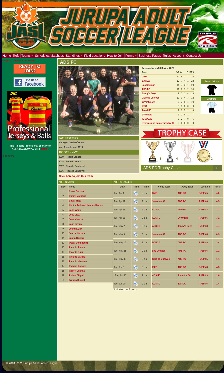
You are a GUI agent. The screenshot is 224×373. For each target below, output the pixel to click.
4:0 (217, 193)
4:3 (217, 267)
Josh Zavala (75, 224)
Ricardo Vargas (77, 257)
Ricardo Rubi (76, 252)
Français (30, 60)
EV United (147, 114)
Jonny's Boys (149, 93)
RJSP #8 (203, 201)
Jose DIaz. (74, 215)
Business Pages (150, 55)
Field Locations (94, 55)
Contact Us (193, 55)
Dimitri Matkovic (77, 196)
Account (178, 55)
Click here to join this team (76, 176)
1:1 (217, 259)
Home (7, 55)
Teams (27, 55)
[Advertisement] (136, 328)
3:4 (217, 242)
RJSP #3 (203, 226)
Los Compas (148, 85)
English (6, 60)
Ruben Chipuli (76, 275)
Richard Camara (77, 266)
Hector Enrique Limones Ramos (86, 205)
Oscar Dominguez (78, 243)
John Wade (75, 210)
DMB (144, 76)
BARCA (146, 81)
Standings (74, 55)
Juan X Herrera (77, 233)
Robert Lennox (77, 271)
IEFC (144, 106)
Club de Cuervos (150, 98)
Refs (16, 55)
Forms (131, 55)
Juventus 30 (148, 102)
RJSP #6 (203, 218)
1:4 (217, 283)
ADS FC (146, 89)
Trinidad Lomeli (77, 280)
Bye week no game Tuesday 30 (158, 123)
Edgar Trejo (75, 201)
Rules (167, 55)
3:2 (217, 209)
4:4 (217, 226)
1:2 (217, 251)
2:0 (217, 275)
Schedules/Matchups (49, 55)
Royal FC (146, 110)
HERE (44, 149)
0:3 (217, 234)
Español (18, 60)
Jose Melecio (76, 219)
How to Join (115, 55)
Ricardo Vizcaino (78, 261)
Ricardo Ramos (77, 247)
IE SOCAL (147, 119)
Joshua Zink (75, 229)
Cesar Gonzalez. (77, 191)
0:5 (217, 201)
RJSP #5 (203, 193)
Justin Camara (76, 238)
